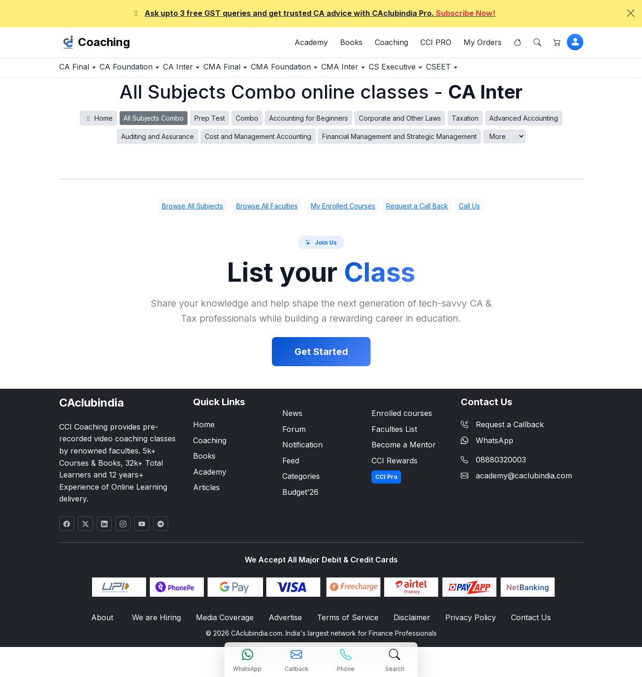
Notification (302, 449)
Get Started (321, 356)
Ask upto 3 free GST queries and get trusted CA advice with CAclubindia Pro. (313, 13)
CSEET (531, 71)
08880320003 (501, 464)
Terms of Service (347, 622)
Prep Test (209, 123)
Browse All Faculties (267, 211)
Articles (206, 492)
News (292, 418)
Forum (294, 434)
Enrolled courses (401, 418)
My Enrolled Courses (343, 211)
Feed (290, 465)
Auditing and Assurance (157, 141)
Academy (311, 44)
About (108, 622)
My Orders (483, 44)
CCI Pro (386, 481)
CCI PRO (435, 44)
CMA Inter (407, 71)
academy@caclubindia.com (524, 480)
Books (351, 44)
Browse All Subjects (192, 211)
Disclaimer (410, 622)
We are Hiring (160, 622)
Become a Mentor (403, 449)
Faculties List (394, 434)
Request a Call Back (417, 211)
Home (98, 123)
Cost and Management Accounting (258, 141)
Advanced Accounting (523, 123)
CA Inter (209, 71)
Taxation (465, 123)
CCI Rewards (394, 465)
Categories (301, 481)
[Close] (630, 13)
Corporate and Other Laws (400, 123)
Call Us (469, 211)
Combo (247, 123)
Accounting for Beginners (308, 123)
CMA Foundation (336, 71)
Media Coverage (226, 622)
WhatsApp (487, 445)
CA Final (81, 71)
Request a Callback (502, 429)
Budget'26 (300, 496)
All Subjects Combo (154, 123)
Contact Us (525, 622)
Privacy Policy (467, 622)
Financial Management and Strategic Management (399, 141)
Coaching (104, 44)
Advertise (287, 622)
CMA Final (265, 71)
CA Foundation (145, 71)
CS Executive (472, 71)
